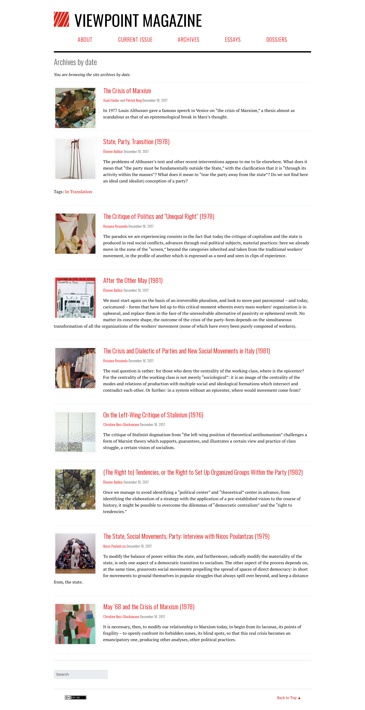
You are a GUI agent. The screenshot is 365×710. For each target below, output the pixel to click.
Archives (189, 39)
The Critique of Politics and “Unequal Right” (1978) (158, 216)
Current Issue (135, 39)
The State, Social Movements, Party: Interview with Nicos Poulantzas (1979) (186, 536)
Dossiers (276, 39)
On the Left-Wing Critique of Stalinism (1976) (153, 414)
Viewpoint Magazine (133, 19)
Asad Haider (111, 100)
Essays (233, 39)
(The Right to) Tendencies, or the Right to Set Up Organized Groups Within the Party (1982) (203, 472)
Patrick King (134, 100)
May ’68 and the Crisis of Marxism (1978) (148, 606)
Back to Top (287, 697)
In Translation (78, 192)
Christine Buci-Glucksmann (121, 424)
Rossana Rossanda (115, 226)
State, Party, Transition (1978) (136, 141)
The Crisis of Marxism (127, 90)
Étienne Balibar (113, 151)
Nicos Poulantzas (114, 546)
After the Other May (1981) (133, 280)
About (85, 39)
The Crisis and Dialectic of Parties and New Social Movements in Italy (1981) (186, 350)
